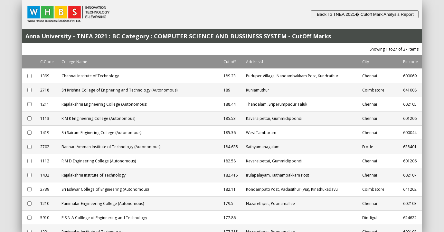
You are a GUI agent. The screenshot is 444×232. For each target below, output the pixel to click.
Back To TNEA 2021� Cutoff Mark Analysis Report (364, 14)
